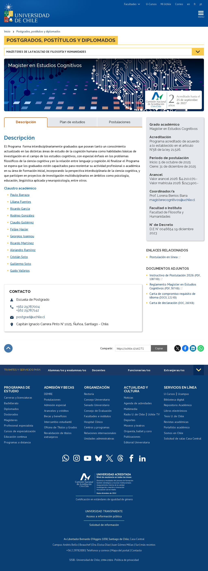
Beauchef (85, 544)
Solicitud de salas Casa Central (182, 439)
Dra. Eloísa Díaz (101, 544)
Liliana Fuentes (20, 202)
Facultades (130, 4)
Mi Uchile (166, 4)
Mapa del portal (120, 550)
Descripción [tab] (26, 122)
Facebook (185, 348)
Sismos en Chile (173, 433)
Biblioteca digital (174, 399)
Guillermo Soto (20, 264)
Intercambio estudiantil (58, 422)
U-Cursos (151, 4)
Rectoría (89, 394)
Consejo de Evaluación (98, 411)
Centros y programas (96, 427)
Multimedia (130, 409)
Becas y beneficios (55, 416)
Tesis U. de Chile (174, 416)
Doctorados (11, 414)
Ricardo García (20, 208)
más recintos (148, 544)
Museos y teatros (134, 425)
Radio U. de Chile (134, 414)
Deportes (129, 420)
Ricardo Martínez (22, 243)
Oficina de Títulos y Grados (60, 427)
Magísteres (10, 420)
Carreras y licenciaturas (18, 398)
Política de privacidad (127, 560)
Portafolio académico (177, 427)
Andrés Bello (70, 544)
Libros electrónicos (175, 411)
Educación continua (15, 436)
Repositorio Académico (178, 405)
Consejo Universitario (97, 399)
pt (201, 4)
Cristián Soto (19, 257)
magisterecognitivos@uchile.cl (172, 200)
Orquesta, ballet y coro (138, 431)
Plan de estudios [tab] (72, 122)
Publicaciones (132, 436)
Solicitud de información (104, 525)
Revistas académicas (176, 422)
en (188, 4)
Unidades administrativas (99, 439)
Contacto (136, 550)
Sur (137, 544)
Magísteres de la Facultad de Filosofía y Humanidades (46, 51)
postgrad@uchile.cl (30, 317)
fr (195, 4)
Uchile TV (154, 414)
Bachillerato (11, 403)
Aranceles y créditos (56, 411)
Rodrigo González (22, 215)
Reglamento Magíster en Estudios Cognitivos (173, 286)
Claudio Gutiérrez (22, 222)
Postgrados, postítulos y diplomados (38, 31)
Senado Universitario (96, 405)
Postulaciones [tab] (119, 122)
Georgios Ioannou (22, 236)
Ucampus (183, 394)
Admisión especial (55, 405)
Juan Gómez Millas (122, 544)
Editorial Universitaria (137, 442)
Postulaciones (52, 399)
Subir (8, 348)
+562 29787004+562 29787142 (28, 308)
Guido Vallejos (20, 270)
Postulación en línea (164, 257)
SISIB (72, 560)
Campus (57, 544)
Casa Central (137, 539)
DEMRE (48, 394)
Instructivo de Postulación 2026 (175, 277)
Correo (179, 4)
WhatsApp (201, 348)
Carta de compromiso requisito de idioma (172, 295)
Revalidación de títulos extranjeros (58, 435)
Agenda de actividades (138, 403)
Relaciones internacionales (100, 433)
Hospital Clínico (93, 422)
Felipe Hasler (19, 229)
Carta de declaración (172, 303)
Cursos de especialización (20, 431)
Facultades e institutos (97, 416)
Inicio (7, 31)
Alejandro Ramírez (23, 250)
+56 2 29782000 (75, 550)
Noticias (128, 398)
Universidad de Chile (88, 560)
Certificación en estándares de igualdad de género (104, 499)
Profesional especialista (18, 425)
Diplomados (11, 409)
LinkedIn (193, 348)
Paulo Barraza (19, 195)
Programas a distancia (17, 442)
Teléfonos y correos (98, 550)
